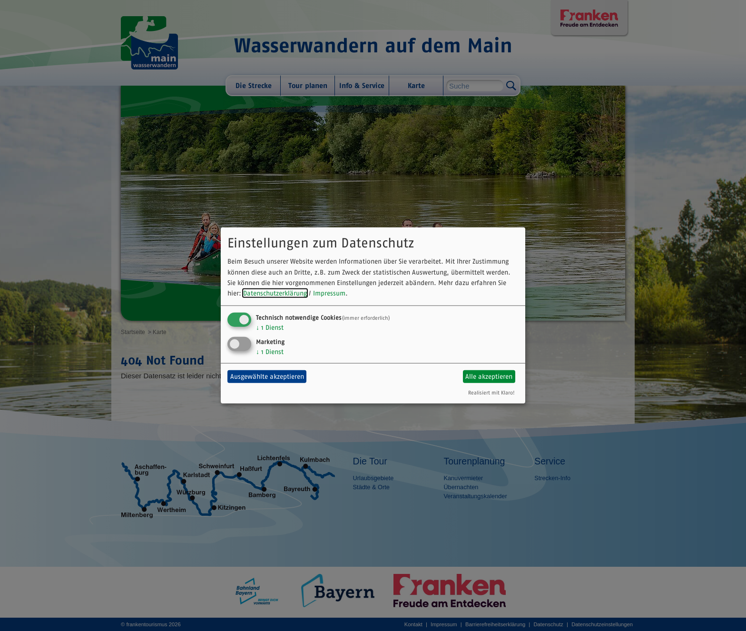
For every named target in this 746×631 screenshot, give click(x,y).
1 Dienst (270, 327)
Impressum (329, 293)
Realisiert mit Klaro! (491, 392)
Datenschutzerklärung (275, 293)
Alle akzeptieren (488, 376)
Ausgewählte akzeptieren (267, 376)
